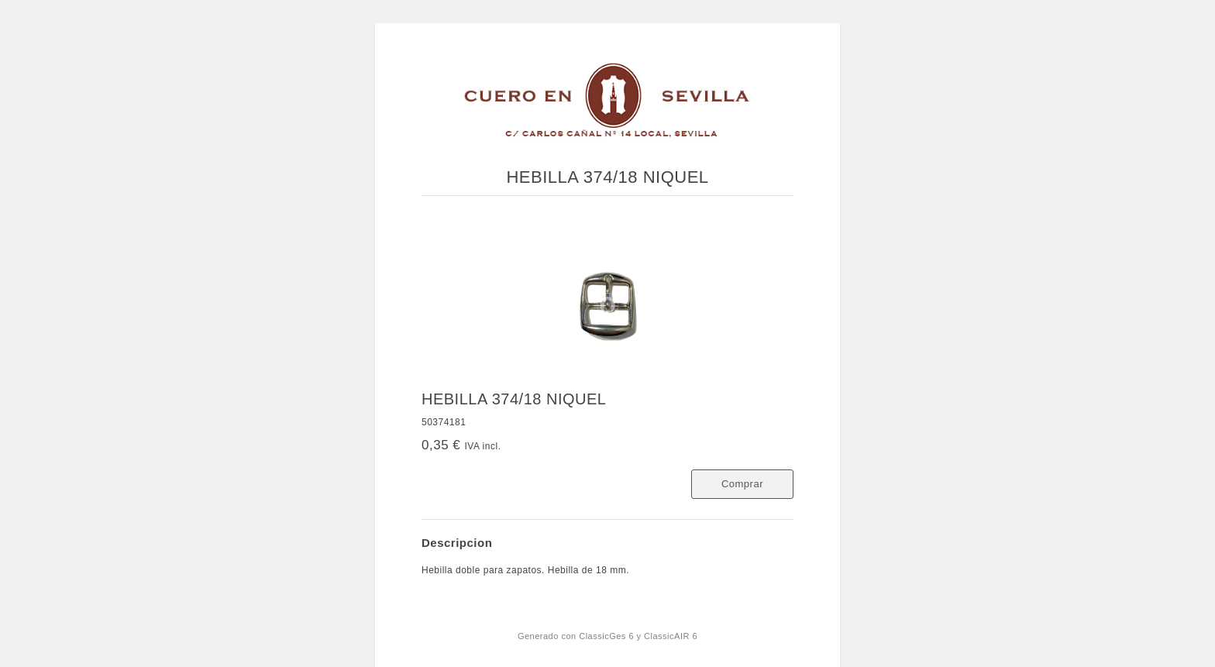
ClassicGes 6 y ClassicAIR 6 (638, 636)
